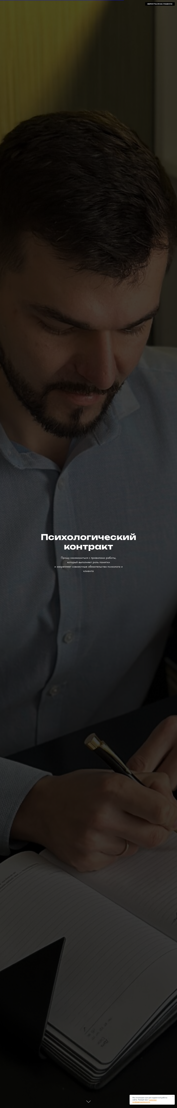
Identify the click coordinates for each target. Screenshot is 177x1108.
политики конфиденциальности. (144, 1101)
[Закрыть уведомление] (173, 1096)
